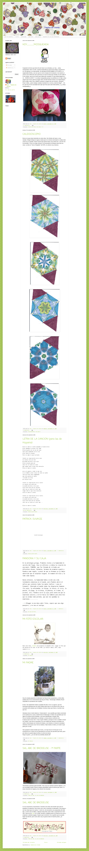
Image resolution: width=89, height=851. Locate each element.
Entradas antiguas (61, 842)
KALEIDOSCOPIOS (31, 431)
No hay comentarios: (27, 510)
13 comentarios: (27, 125)
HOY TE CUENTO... (8, 36)
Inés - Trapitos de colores (11, 85)
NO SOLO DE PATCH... (32, 611)
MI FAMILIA (30, 655)
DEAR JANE (23, 36)
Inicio (45, 842)
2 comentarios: (26, 837)
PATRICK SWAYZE (32, 519)
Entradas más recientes (29, 842)
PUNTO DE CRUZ (31, 795)
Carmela (34, 645)
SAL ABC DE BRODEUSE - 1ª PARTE (42, 748)
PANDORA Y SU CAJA (34, 558)
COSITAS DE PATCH (32, 126)
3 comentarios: (61, 550)
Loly (33, 813)
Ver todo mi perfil (10, 89)
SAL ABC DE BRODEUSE (39, 795)
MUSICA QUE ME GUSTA (32, 511)
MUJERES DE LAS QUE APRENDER (51, 36)
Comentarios (9, 67)
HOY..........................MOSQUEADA (36, 44)
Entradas (9, 65)
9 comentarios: (26, 430)
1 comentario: (61, 608)
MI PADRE (28, 662)
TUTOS (17, 36)
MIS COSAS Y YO (40, 126)
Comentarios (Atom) (35, 844)
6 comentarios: (26, 653)
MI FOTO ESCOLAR (33, 619)
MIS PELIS (30, 36)
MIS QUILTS (38, 36)
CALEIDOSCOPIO (32, 134)
